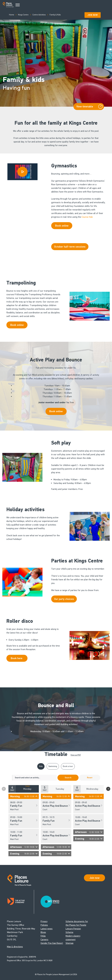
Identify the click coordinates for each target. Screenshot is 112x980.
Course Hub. (88, 217)
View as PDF (76, 755)
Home (11, 14)
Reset (89, 777)
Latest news (47, 928)
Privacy (44, 921)
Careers (44, 939)
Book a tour (68, 766)
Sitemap (69, 943)
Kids (41, 766)
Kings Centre (23, 14)
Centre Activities (39, 14)
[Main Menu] (17, 5)
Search (68, 777)
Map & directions (15, 946)
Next (108, 789)
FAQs (43, 935)
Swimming (52, 766)
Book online (17, 325)
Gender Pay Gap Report (52, 943)
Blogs (43, 932)
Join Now (93, 15)
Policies (44, 925)
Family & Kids (55, 14)
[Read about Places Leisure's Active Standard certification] (20, 902)
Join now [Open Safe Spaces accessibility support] (94, 877)
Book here (17, 658)
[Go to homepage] (8, 5)
